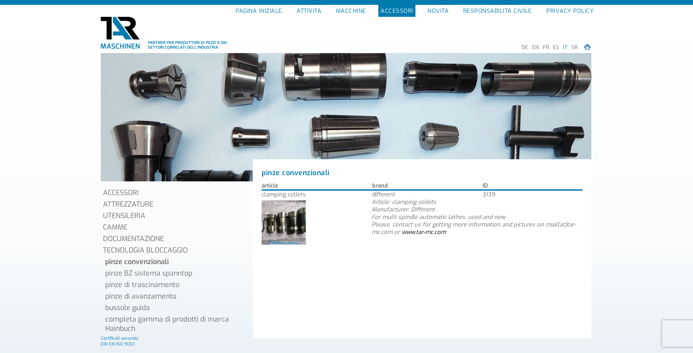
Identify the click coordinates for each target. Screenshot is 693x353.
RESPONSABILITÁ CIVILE (497, 11)
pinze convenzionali (137, 261)
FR (546, 47)
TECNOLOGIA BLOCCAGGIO (145, 250)
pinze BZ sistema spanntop (148, 273)
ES (556, 47)
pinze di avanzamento (140, 296)
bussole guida (127, 307)
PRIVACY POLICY (570, 11)
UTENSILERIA (124, 215)
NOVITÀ (438, 11)
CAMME (115, 227)
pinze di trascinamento (142, 284)
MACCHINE (351, 11)
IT (565, 47)
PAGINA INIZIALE (259, 11)
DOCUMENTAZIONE (133, 238)
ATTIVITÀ (309, 11)
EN (535, 47)
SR (574, 47)
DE (525, 47)
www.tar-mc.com (424, 232)
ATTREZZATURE (128, 204)
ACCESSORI (397, 11)
